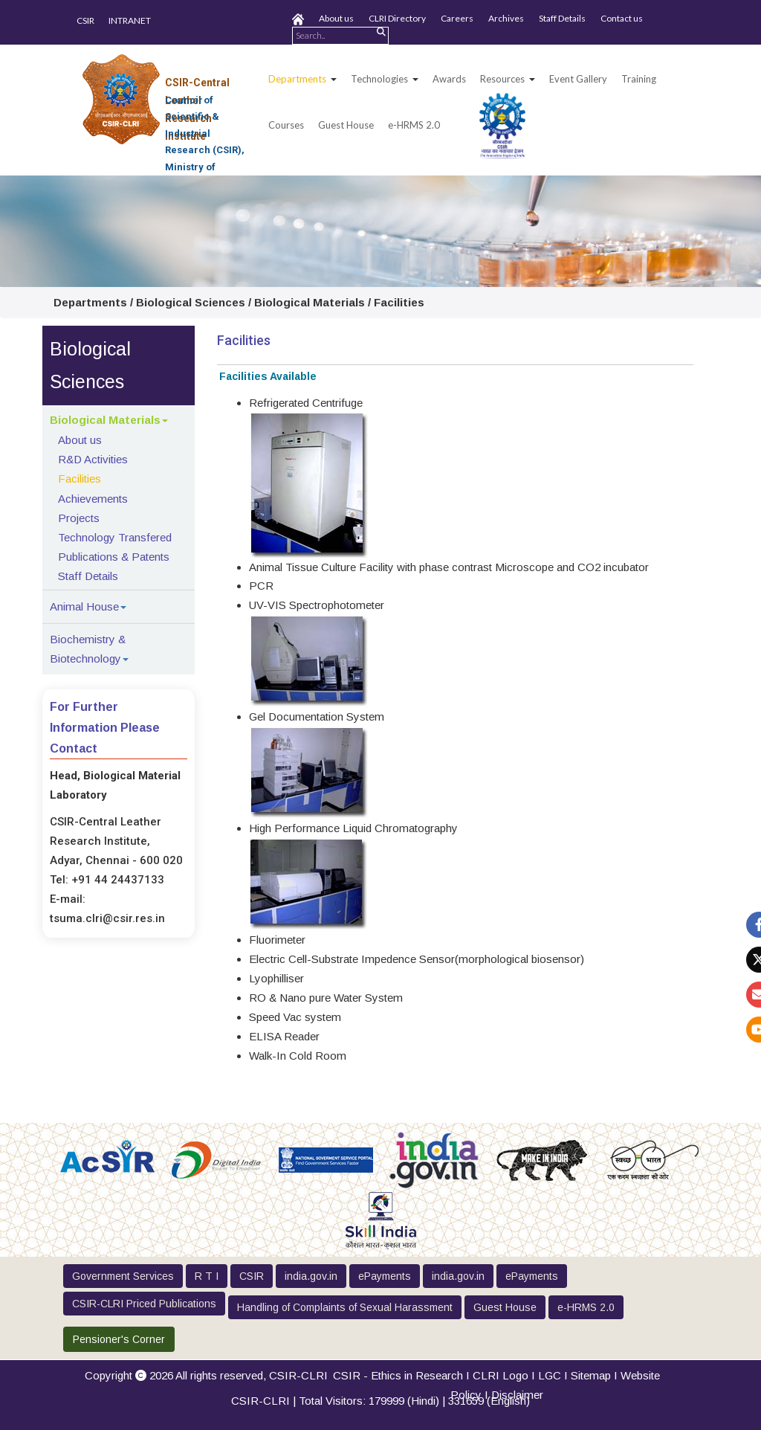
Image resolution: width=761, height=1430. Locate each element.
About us (336, 18)
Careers (457, 18)
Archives (506, 18)
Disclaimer (517, 1394)
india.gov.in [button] (311, 1276)
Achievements (93, 498)
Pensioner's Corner (119, 1339)
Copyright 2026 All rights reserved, (206, 1375)
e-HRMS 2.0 (414, 125)
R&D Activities (93, 459)
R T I (206, 1276)
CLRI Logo (500, 1375)
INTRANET (130, 20)
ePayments (384, 1276)
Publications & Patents (113, 556)
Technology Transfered (115, 537)
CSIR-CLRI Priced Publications (144, 1304)
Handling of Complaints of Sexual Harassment (345, 1307)
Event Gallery (578, 79)
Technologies (379, 79)
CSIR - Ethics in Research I (403, 1375)
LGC (549, 1375)
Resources (502, 79)
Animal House (84, 606)
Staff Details (562, 18)
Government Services (123, 1276)
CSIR (85, 20)
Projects (79, 518)
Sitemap (591, 1375)
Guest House (346, 125)
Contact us (621, 18)
